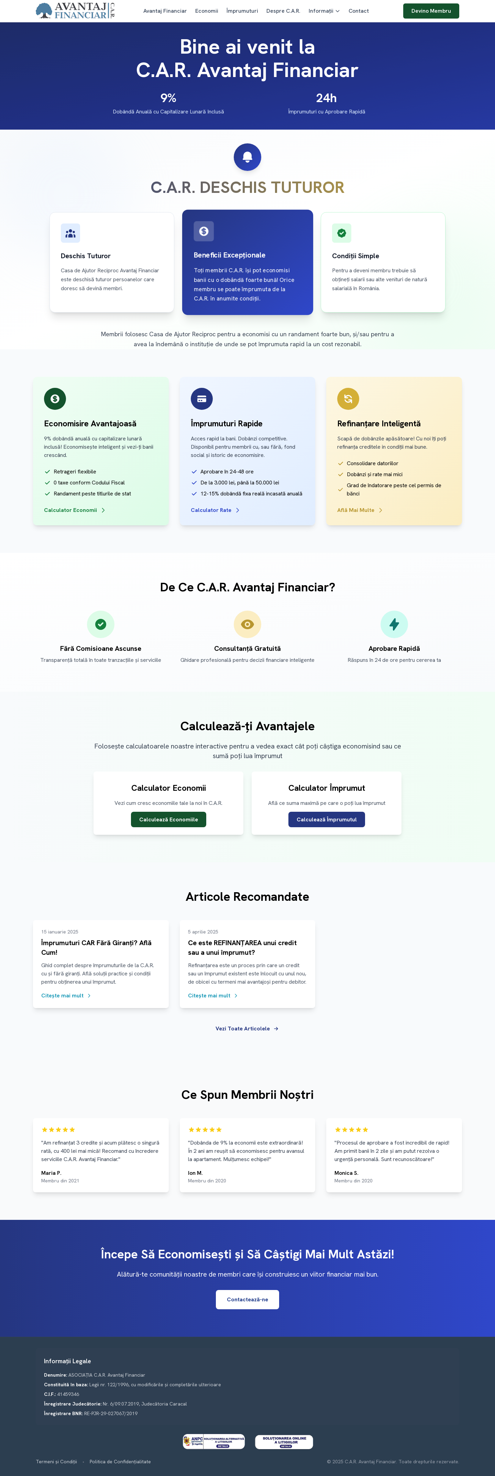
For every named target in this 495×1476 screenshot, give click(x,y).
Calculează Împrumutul (327, 819)
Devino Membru (431, 10)
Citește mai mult (66, 995)
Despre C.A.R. (283, 10)
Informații (324, 10)
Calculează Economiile (168, 819)
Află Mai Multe (360, 510)
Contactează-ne (247, 1299)
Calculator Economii (75, 510)
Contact (359, 10)
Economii (206, 10)
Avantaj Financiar (165, 10)
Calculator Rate (216, 510)
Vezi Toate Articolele (247, 1028)
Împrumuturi (242, 10)
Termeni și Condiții (56, 1461)
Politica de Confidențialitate (120, 1461)
